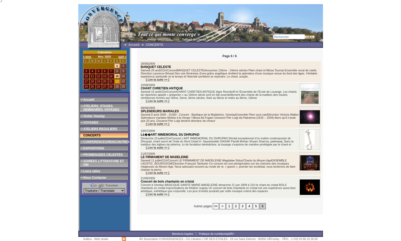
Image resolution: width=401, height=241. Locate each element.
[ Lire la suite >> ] (157, 79)
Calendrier (105, 52)
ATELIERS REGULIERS (100, 129)
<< (216, 206)
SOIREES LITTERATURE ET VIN (103, 163)
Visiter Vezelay (94, 116)
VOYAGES (90, 122)
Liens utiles (91, 171)
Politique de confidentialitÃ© (216, 233)
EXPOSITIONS (93, 148)
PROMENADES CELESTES (103, 155)
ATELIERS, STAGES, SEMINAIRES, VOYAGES (101, 107)
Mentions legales (182, 233)
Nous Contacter (94, 177)
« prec (87, 56)
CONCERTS (154, 45)
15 (116, 76)
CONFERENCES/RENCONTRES (105, 142)
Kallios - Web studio (95, 238)
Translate (104, 185)
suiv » (122, 56)
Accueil (134, 45)
